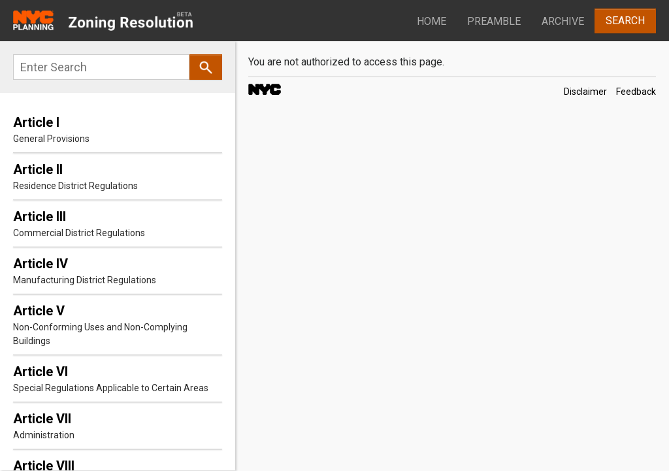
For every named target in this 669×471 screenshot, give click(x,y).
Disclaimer (585, 91)
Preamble (494, 21)
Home (431, 21)
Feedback (636, 91)
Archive (563, 21)
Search (625, 20)
